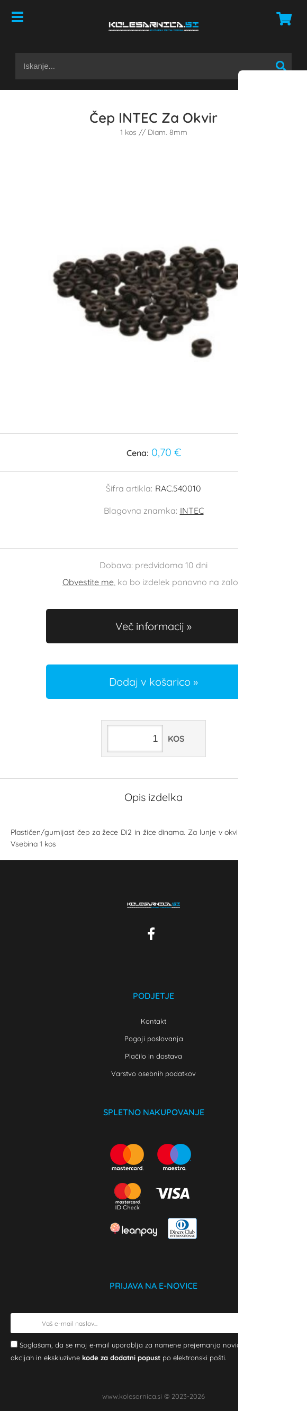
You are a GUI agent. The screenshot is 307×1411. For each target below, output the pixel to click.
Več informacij (149, 626)
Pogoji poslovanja (153, 1038)
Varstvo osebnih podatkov (153, 1073)
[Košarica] (281, 18)
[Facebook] (153, 936)
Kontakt (153, 1021)
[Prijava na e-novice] (286, 1323)
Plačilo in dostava (153, 1056)
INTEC (192, 510)
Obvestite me (88, 582)
